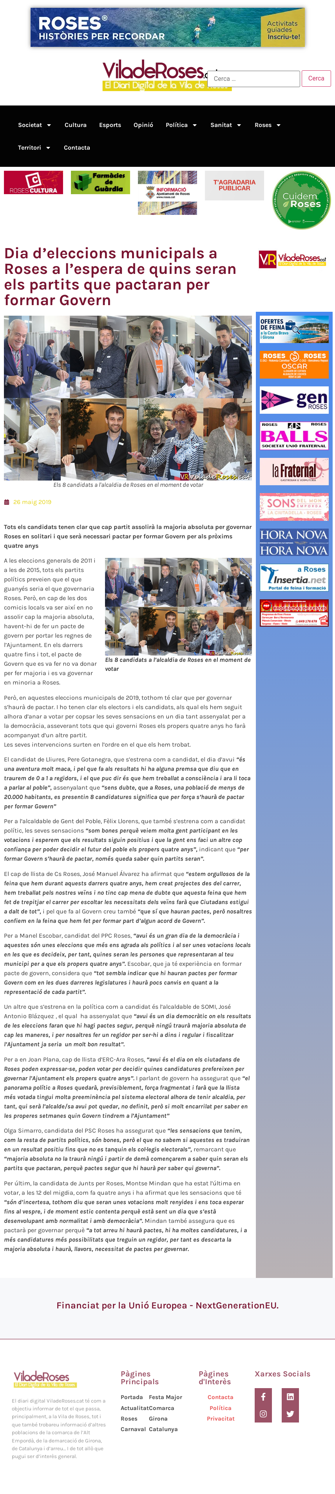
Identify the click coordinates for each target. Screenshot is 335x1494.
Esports (110, 125)
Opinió (143, 125)
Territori (34, 148)
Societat (35, 125)
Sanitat (226, 125)
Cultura (76, 125)
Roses (268, 125)
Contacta (77, 147)
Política (182, 125)
